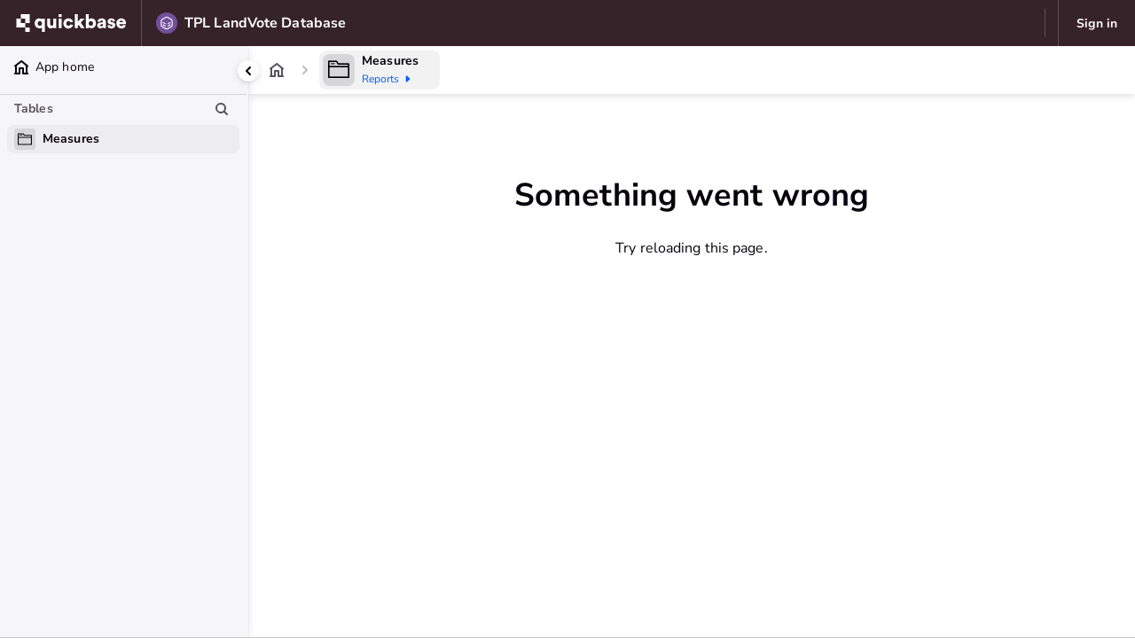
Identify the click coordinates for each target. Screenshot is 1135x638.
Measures (390, 60)
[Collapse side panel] (248, 71)
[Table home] (339, 70)
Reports (389, 79)
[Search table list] (222, 109)
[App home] (276, 70)
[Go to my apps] (75, 23)
